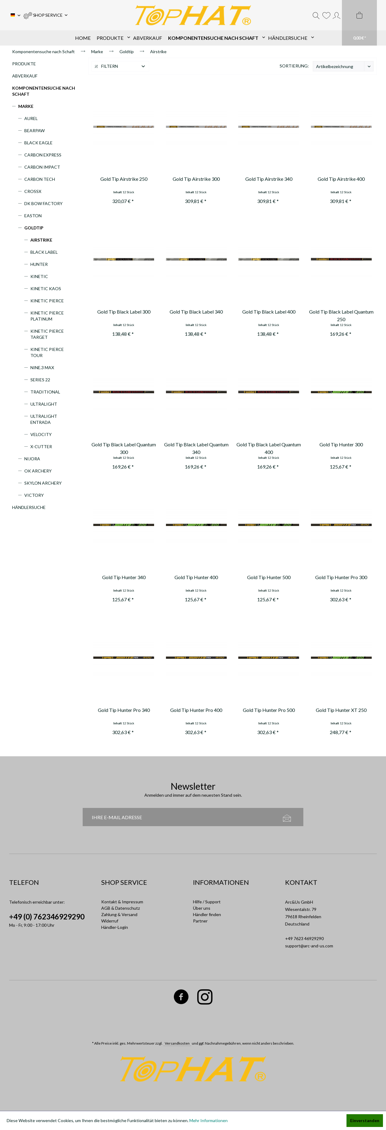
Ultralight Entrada (43, 419)
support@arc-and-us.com (309, 945)
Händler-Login (114, 927)
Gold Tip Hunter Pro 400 (196, 710)
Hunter (39, 264)
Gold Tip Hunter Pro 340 (124, 710)
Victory (34, 495)
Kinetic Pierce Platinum (47, 315)
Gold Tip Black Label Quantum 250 (341, 315)
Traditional (45, 391)
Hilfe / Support (207, 901)
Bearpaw (34, 130)
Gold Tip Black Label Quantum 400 (268, 448)
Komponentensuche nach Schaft (43, 91)
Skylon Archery (43, 483)
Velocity (41, 434)
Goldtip (33, 227)
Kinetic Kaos (45, 288)
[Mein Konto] (336, 15)
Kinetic (39, 276)
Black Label (44, 252)
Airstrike (41, 239)
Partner (200, 920)
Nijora (32, 458)
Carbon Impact (42, 167)
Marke (25, 106)
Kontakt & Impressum (122, 901)
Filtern (106, 66)
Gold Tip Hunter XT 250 (341, 710)
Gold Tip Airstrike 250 (123, 179)
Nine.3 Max (42, 367)
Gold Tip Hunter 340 (124, 577)
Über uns (201, 908)
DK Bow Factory (43, 203)
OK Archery (38, 470)
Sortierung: (294, 65)
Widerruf (109, 920)
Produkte (24, 63)
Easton (33, 215)
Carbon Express (42, 154)
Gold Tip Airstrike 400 (341, 179)
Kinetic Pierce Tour (47, 352)
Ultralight (43, 404)
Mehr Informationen (208, 1120)
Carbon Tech (39, 179)
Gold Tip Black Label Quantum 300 (123, 448)
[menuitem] (45, 15)
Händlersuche (29, 507)
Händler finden (207, 914)
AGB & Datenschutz (120, 908)
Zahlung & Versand (119, 914)
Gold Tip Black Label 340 (196, 311)
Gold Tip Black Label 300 (123, 311)
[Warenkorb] (359, 23)
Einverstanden (364, 1120)
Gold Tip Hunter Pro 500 (269, 710)
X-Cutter (41, 446)
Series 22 (40, 379)
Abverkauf (24, 75)
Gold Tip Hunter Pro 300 (341, 577)
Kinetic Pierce (47, 300)
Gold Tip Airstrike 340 (268, 179)
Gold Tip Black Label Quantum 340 (196, 448)
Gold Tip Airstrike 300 (196, 179)
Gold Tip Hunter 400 (196, 577)
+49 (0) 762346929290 (46, 916)
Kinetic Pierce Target (47, 334)
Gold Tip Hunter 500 (269, 577)
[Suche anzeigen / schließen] (316, 15)
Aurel (31, 118)
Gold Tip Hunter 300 (341, 444)
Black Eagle (38, 142)
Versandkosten (177, 1043)
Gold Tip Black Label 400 (268, 311)
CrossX (32, 191)
